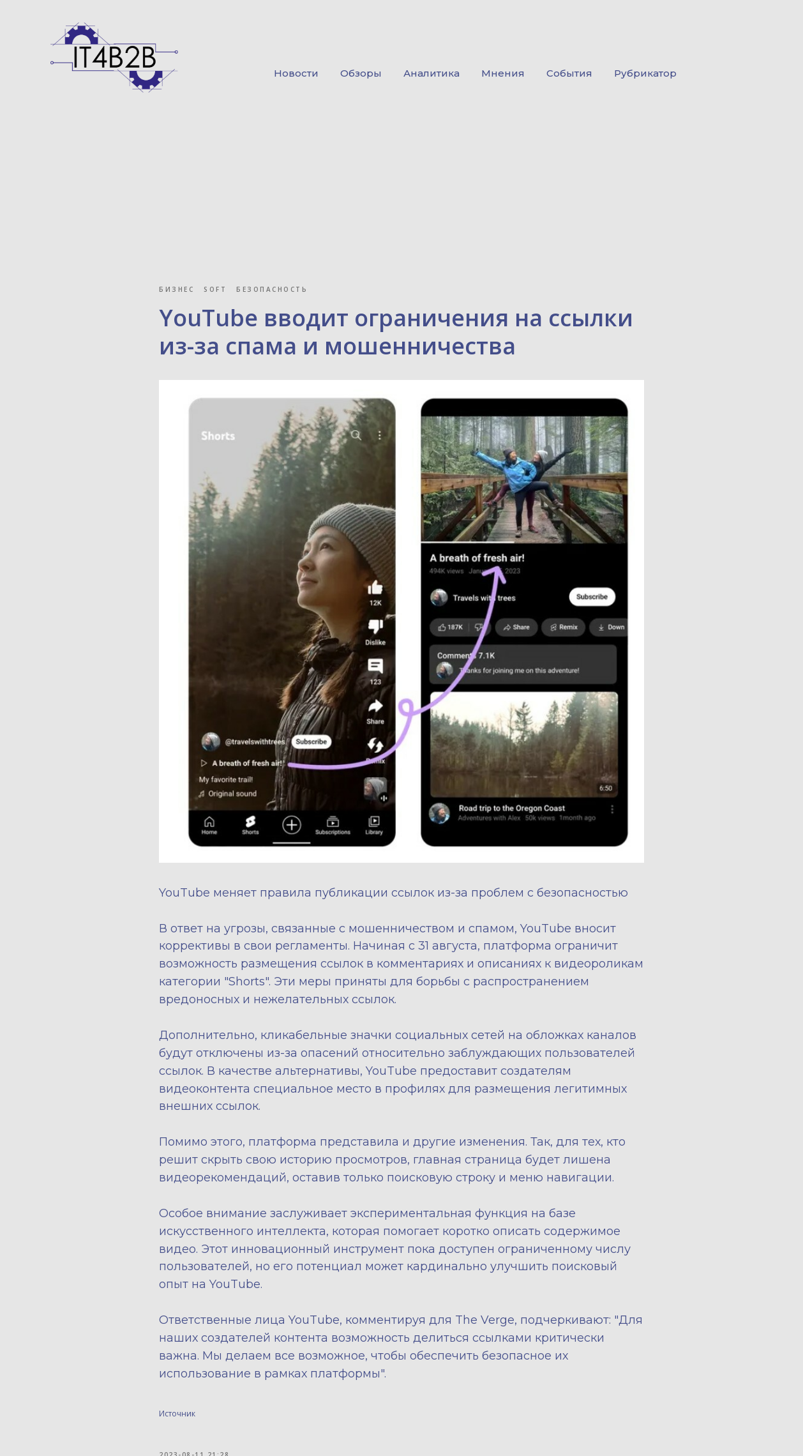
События (569, 73)
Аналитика (431, 73)
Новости (296, 73)
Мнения (503, 73)
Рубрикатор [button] (645, 73)
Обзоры (361, 73)
